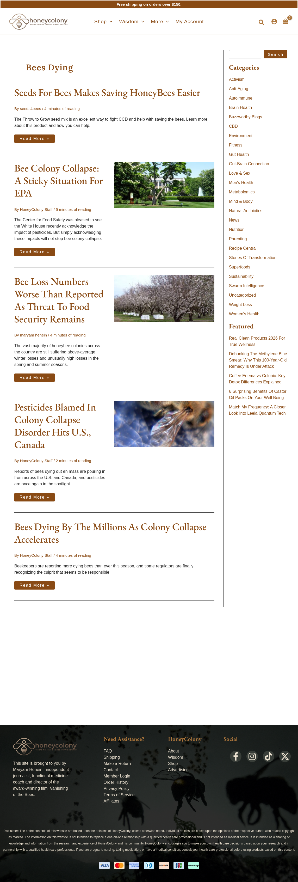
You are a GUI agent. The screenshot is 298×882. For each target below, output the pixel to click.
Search (275, 54)
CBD (233, 126)
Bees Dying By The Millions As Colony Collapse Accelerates (110, 533)
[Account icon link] (274, 21)
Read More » (34, 137)
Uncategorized (242, 295)
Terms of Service (119, 795)
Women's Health (244, 314)
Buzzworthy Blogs (245, 117)
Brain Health (240, 107)
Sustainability (241, 276)
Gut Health (239, 154)
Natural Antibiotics (245, 211)
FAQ (108, 751)
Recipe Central (243, 248)
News (234, 220)
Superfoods (239, 267)
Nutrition (237, 229)
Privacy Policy (117, 788)
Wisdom (175, 757)
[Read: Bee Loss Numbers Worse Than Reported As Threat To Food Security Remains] (164, 298)
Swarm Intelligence (246, 286)
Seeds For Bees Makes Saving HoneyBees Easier (107, 92)
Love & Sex (239, 173)
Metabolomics (242, 192)
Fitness (236, 145)
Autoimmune (240, 98)
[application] (113, 22)
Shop (173, 763)
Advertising (178, 770)
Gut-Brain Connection (249, 164)
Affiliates (111, 801)
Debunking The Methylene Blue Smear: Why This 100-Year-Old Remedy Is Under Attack (258, 360)
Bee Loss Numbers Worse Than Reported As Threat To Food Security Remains (58, 300)
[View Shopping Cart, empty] (285, 21)
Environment (240, 135)
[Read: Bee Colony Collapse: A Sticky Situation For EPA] (164, 184)
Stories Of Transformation (252, 257)
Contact (111, 770)
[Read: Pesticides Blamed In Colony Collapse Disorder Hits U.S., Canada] (164, 423)
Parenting (238, 239)
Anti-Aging (238, 89)
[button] (262, 23)
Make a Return (117, 763)
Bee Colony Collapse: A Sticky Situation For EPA (58, 180)
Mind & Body (241, 201)
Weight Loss (240, 304)
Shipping (112, 757)
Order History (116, 782)
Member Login (117, 776)
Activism (237, 79)
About (173, 751)
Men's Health (241, 182)
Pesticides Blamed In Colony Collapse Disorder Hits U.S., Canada (55, 425)
